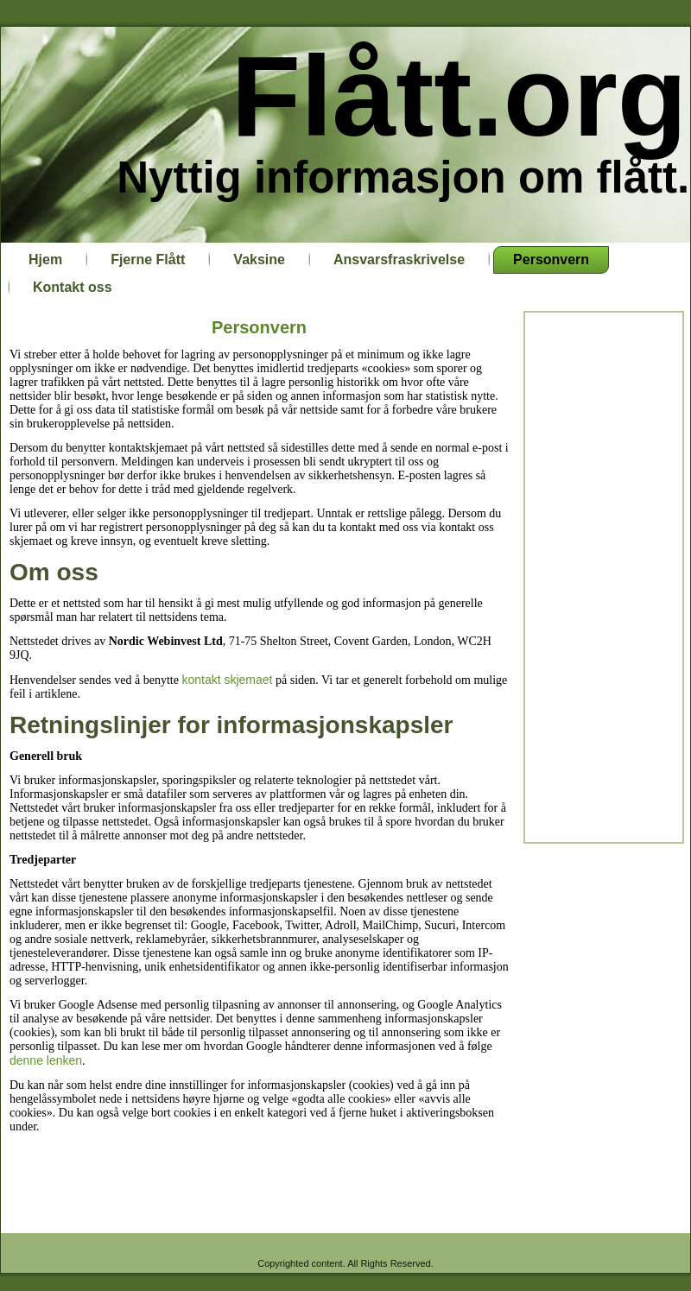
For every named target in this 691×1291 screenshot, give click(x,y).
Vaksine (259, 259)
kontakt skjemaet (226, 680)
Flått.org (459, 96)
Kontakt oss (72, 287)
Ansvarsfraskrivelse (399, 259)
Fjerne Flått (148, 259)
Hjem (45, 259)
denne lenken (46, 1060)
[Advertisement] (603, 576)
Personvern (551, 259)
